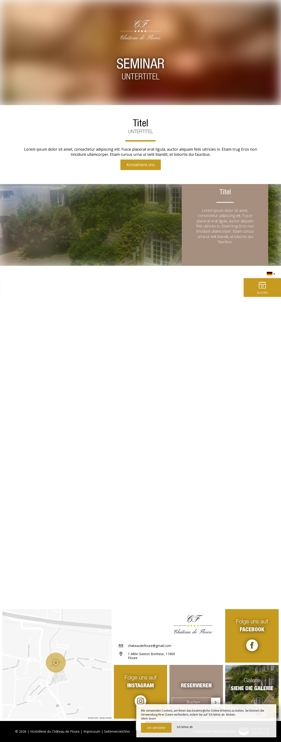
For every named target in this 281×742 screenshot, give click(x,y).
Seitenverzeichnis (117, 731)
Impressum (91, 731)
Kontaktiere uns (140, 164)
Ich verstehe (156, 727)
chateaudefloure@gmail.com (149, 645)
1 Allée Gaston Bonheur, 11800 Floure (151, 656)
